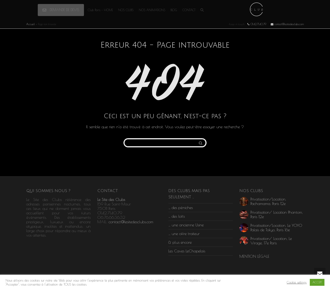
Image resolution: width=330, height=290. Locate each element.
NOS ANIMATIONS (152, 10)
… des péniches (180, 207)
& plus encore (180, 242)
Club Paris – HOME (100, 10)
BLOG (174, 10)
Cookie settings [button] (296, 282)
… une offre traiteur (184, 233)
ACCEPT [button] (317, 282)
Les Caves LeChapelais (186, 251)
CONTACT (188, 10)
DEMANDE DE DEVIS (61, 10)
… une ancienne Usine (186, 225)
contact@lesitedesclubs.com (131, 221)
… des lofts (176, 216)
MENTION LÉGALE (254, 256)
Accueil (30, 24)
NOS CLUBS (125, 10)
